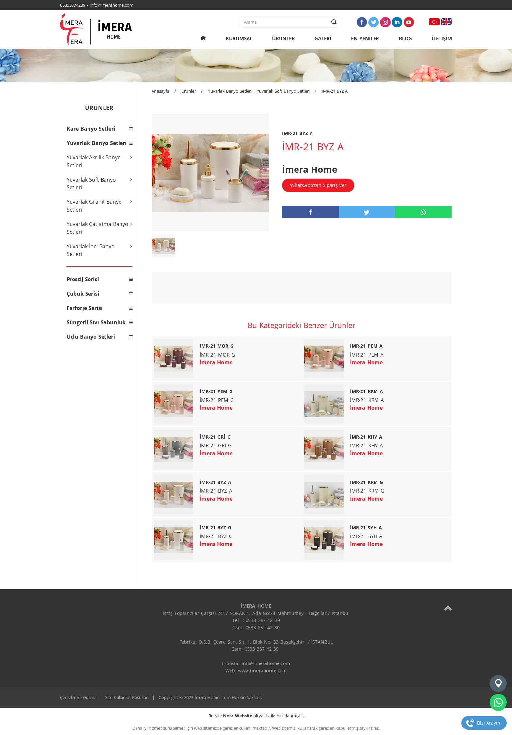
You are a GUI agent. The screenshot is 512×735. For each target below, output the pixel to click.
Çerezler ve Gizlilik (77, 697)
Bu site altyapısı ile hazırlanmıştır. (256, 716)
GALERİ (322, 38)
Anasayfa (160, 91)
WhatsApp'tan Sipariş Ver (318, 185)
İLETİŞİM (442, 38)
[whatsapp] (423, 212)
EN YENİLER (365, 38)
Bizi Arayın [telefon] (488, 723)
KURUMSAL (239, 38)
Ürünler (188, 91)
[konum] (498, 683)
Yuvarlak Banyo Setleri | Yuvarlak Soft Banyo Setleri (259, 91)
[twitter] (367, 212)
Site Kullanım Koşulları (127, 697)
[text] (285, 22)
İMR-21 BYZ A (335, 91)
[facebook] (310, 212)
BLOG (405, 38)
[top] (448, 607)
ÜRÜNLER (283, 38)
